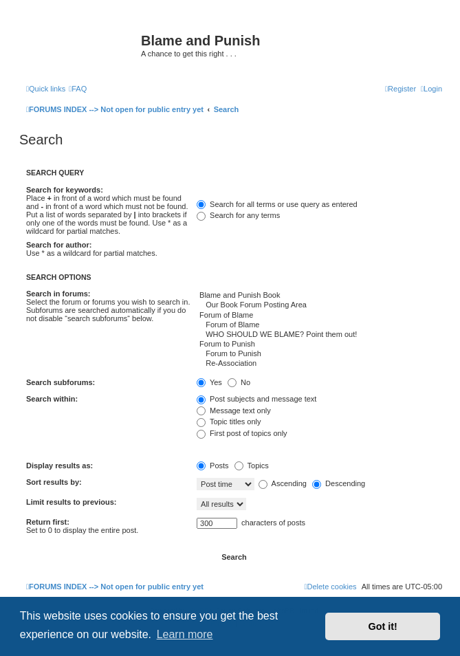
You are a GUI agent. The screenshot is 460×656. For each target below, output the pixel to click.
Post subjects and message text (256, 399)
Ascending (283, 483)
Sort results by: (54, 482)
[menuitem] (78, 88)
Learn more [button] (185, 634)
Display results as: (59, 465)
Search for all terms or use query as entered (277, 204)
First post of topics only (242, 433)
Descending (338, 483)
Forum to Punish (319, 344)
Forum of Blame (319, 315)
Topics (251, 465)
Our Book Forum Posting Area (319, 305)
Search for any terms (238, 215)
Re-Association (319, 364)
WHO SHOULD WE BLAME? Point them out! (319, 335)
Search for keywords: (64, 190)
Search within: (52, 399)
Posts (213, 465)
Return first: (47, 522)
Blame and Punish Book (319, 295)
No (239, 382)
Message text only (234, 410)
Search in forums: (58, 293)
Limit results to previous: (71, 502)
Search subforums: (60, 382)
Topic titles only (229, 421)
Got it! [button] (383, 626)
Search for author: (58, 245)
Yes (209, 382)
